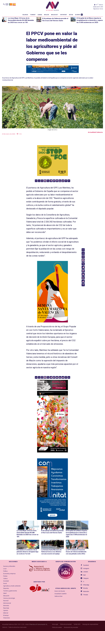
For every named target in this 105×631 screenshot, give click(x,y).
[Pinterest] (66, 180)
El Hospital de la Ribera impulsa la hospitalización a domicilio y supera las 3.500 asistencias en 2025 (90, 20)
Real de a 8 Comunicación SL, (39, 624)
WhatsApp (86, 585)
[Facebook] (45, 180)
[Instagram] (42, 180)
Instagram (86, 568)
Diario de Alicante (60, 591)
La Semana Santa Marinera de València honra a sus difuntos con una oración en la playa (51, 552)
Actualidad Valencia (95, 132)
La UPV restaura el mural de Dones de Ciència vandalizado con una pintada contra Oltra (76, 552)
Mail (84, 575)
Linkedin (85, 572)
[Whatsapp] (39, 180)
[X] (48, 180)
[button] (4, 4)
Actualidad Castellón (61, 594)
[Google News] (36, 180)
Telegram (86, 578)
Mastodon (86, 591)
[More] (69, 180)
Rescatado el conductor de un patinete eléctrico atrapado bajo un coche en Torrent (27, 552)
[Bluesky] (57, 180)
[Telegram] (51, 180)
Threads (85, 594)
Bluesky (85, 588)
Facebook (86, 565)
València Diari (58, 596)
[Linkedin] (60, 180)
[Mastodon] (54, 180)
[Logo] (52, 6)
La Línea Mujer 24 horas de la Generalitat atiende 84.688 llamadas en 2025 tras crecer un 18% (21, 20)
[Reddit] (63, 180)
